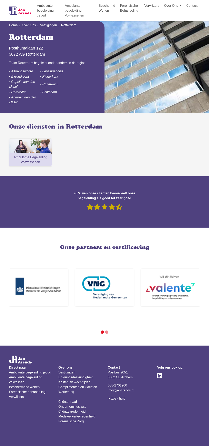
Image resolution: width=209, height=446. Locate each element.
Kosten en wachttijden (74, 367)
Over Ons (29, 25)
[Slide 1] (102, 317)
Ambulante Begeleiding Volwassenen (30, 159)
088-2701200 (117, 370)
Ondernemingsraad (72, 392)
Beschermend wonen (24, 372)
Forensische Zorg (71, 406)
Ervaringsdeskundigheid (75, 362)
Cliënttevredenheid (72, 397)
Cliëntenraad (67, 387)
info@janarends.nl (121, 375)
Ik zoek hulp (116, 383)
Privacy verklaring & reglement (31, 437)
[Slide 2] (106, 317)
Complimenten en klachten (77, 372)
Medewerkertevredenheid (76, 401)
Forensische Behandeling (129, 8)
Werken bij (66, 377)
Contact (192, 5)
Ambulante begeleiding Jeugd (45, 10)
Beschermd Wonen (107, 8)
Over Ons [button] (171, 5)
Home (13, 25)
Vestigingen (48, 25)
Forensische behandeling (27, 377)
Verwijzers (151, 5)
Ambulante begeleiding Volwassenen (74, 10)
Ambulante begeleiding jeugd (30, 357)
